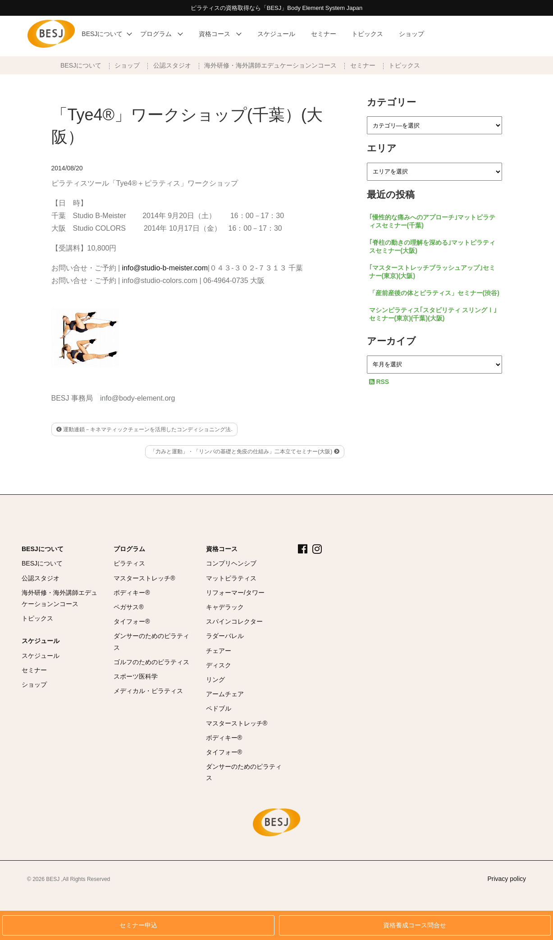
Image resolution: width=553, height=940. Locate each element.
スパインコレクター (234, 621)
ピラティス (129, 563)
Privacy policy (506, 878)
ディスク (218, 665)
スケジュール (40, 640)
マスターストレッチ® (144, 578)
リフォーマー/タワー (235, 592)
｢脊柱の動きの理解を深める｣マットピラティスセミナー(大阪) (432, 246)
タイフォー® (132, 621)
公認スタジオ (172, 65)
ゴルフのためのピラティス (151, 662)
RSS (379, 381)
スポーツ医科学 (136, 676)
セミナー (362, 65)
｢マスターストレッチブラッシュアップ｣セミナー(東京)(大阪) (432, 271)
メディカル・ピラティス (148, 690)
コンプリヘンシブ (231, 563)
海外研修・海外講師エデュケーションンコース (270, 65)
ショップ (127, 65)
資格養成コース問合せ (414, 925)
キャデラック (225, 607)
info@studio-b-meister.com (165, 268)
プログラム (129, 548)
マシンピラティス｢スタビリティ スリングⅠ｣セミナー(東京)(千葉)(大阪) (433, 314)
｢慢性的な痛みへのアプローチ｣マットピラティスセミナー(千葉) (432, 221)
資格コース (222, 548)
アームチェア (225, 694)
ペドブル (218, 708)
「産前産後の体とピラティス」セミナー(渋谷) (434, 293)
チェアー (218, 650)
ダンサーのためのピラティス (151, 641)
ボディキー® (132, 592)
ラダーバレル (225, 635)
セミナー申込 (138, 925)
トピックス (404, 65)
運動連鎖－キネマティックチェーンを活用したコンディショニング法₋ (144, 429)
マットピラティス (231, 578)
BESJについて (80, 65)
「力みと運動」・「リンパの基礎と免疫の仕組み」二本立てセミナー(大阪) (244, 451)
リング (215, 679)
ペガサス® (128, 607)
